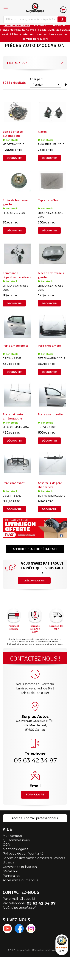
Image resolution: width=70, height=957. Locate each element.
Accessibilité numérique (20, 880)
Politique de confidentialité (23, 853)
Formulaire (35, 794)
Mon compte (12, 835)
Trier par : (36, 79)
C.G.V (6, 844)
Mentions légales (15, 849)
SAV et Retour (13, 871)
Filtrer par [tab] (17, 63)
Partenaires (11, 876)
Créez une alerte (34, 580)
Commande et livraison (20, 867)
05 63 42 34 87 (35, 760)
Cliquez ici (27, 898)
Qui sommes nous (16, 840)
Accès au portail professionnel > (35, 818)
